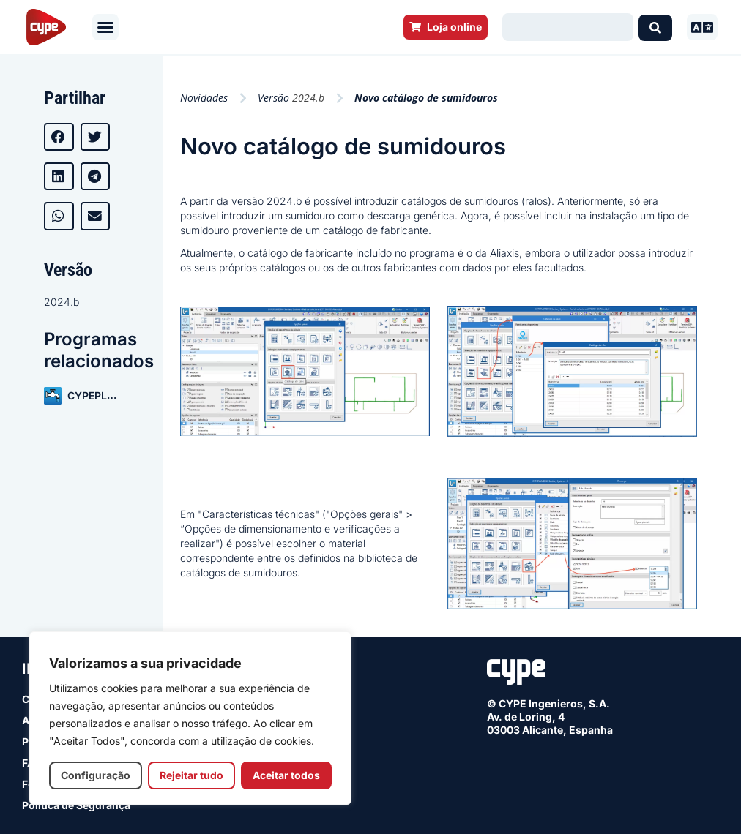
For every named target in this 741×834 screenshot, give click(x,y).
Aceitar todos (286, 775)
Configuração (95, 775)
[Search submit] (655, 27)
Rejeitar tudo (191, 775)
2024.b (61, 302)
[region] (190, 718)
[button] (105, 27)
